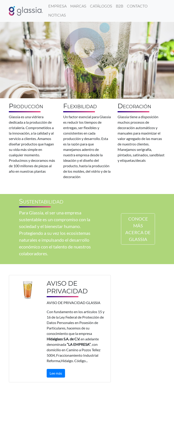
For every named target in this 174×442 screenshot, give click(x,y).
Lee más (56, 373)
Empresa (57, 6)
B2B (119, 6)
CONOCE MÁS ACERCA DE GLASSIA (138, 229)
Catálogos (101, 6)
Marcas (78, 6)
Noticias (57, 15)
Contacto (137, 6)
